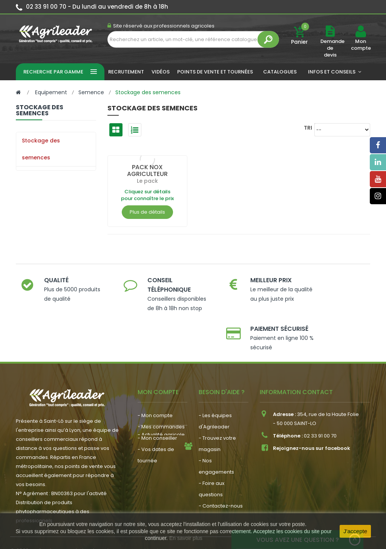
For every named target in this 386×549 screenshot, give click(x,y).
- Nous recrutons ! (159, 461)
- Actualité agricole (161, 450)
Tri (308, 127)
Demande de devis (332, 48)
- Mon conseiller (157, 408)
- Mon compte (155, 385)
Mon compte (360, 45)
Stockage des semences (41, 149)
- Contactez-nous (221, 476)
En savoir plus (185, 538)
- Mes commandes (161, 397)
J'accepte (355, 531)
